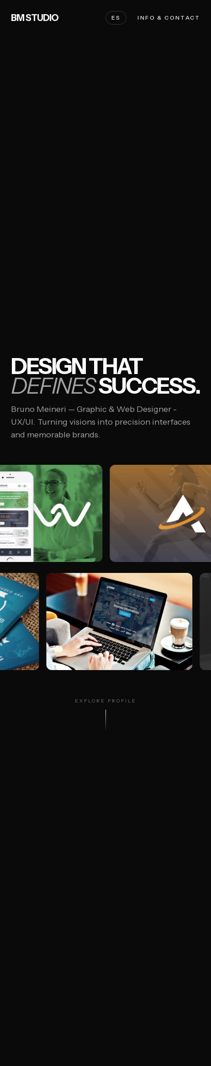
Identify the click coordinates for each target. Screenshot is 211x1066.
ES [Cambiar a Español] (116, 17)
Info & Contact (168, 17)
